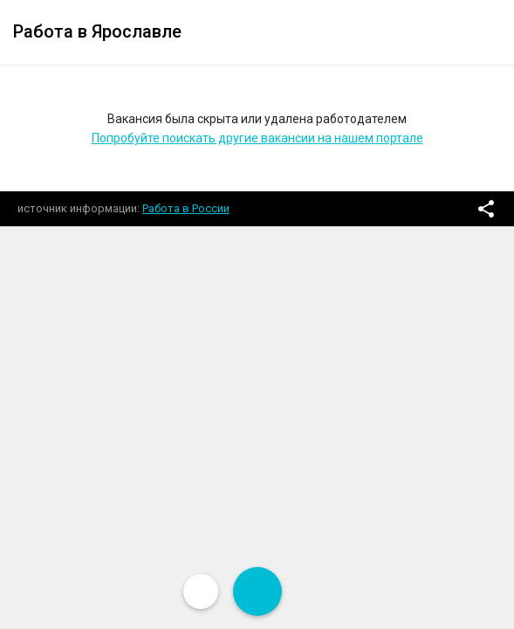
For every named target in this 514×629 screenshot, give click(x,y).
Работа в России (186, 208)
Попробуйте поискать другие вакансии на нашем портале (257, 138)
